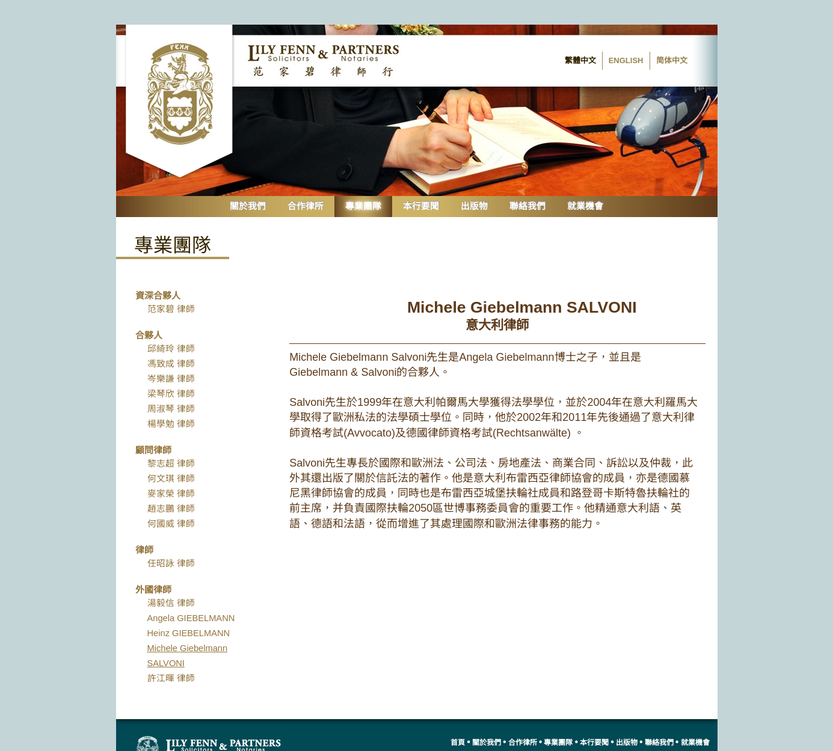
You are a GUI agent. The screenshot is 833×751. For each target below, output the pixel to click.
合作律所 (305, 181)
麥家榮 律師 (171, 468)
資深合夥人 (157, 270)
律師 (144, 525)
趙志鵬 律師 (171, 483)
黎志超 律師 (171, 438)
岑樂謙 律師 (171, 353)
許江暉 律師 (171, 653)
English (626, 35)
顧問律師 (153, 425)
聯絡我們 (527, 181)
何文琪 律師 (171, 453)
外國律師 (153, 564)
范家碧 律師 (171, 284)
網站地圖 (694, 738)
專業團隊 (363, 181)
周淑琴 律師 (171, 383)
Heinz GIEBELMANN (188, 608)
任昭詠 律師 (171, 538)
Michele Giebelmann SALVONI (187, 630)
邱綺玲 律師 (171, 323)
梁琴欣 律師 (171, 368)
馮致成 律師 (171, 338)
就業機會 (585, 181)
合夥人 (148, 310)
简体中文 (671, 35)
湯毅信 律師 (171, 578)
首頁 (455, 718)
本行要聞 (421, 181)
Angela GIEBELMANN (191, 593)
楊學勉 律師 (171, 398)
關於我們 (248, 181)
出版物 (474, 181)
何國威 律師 (171, 498)
